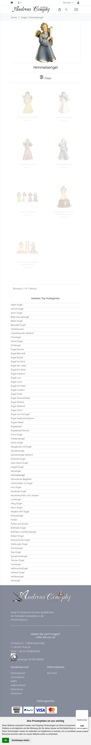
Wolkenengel (17, 576)
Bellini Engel (17, 321)
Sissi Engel (16, 552)
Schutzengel (17, 548)
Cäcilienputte (17, 329)
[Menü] (86, 711)
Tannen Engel (17, 560)
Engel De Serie (18, 361)
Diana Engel (17, 341)
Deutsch (67, 2)
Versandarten (17, 677)
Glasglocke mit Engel (21, 446)
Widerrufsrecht (18, 685)
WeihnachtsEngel (19, 568)
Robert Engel (17, 536)
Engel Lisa (16, 377)
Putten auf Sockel (19, 523)
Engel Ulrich (16, 410)
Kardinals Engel (18, 491)
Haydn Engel (17, 467)
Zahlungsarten (18, 673)
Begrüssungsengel (20, 317)
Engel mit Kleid (18, 386)
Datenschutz (17, 689)
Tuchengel (16, 564)
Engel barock (17, 349)
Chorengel (16, 337)
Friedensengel (18, 438)
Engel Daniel (17, 357)
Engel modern (18, 390)
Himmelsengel (36, 17)
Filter (45, 77)
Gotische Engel (18, 459)
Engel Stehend (18, 406)
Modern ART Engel (20, 511)
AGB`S (14, 681)
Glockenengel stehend (22, 454)
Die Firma (52, 673)
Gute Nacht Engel (19, 463)
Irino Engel (16, 487)
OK (5, 740)
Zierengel (15, 580)
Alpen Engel (16, 304)
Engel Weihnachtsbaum (22, 418)
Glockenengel (17, 450)
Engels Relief (17, 422)
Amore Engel (17, 308)
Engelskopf (16, 426)
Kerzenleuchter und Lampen (25, 495)
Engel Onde (16, 394)
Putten (14, 519)
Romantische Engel (20, 540)
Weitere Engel (17, 572)
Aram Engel (16, 313)
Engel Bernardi (18, 353)
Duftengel (15, 345)
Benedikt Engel (18, 325)
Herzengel (16, 471)
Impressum (16, 693)
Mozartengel (17, 515)
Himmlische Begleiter (21, 479)
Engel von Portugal (20, 414)
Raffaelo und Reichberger (23, 532)
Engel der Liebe (18, 365)
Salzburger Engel (19, 544)
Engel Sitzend (17, 402)
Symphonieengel (19, 556)
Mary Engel (16, 503)
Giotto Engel (17, 442)
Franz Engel (16, 434)
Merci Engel (16, 507)
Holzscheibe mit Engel (22, 483)
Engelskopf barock (20, 430)
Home (14, 17)
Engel (24, 17)
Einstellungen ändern (21, 740)
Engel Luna (16, 381)
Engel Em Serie (18, 369)
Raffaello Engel (18, 528)
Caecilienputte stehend (22, 333)
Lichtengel (16, 499)
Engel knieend (18, 373)
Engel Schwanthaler (20, 398)
